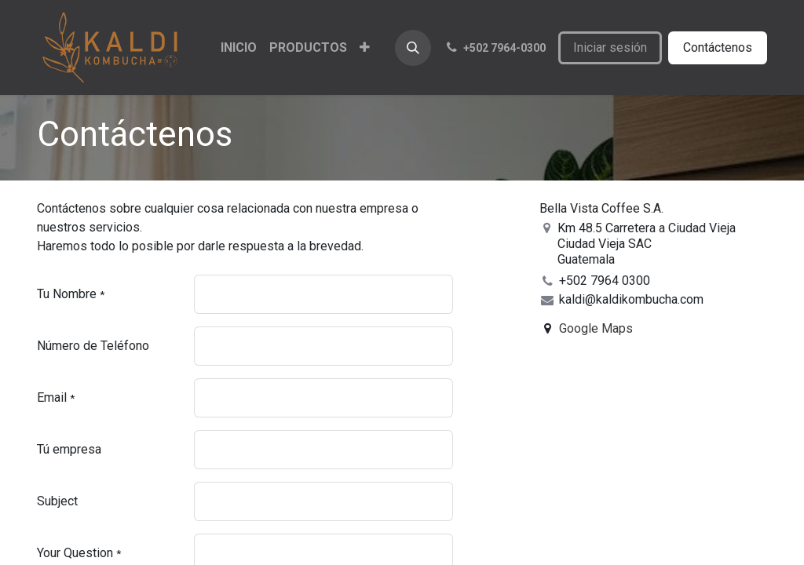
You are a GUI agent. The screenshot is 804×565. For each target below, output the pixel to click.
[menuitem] (238, 48)
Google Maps (596, 328)
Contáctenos (717, 47)
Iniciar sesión (610, 47)
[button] (413, 48)
